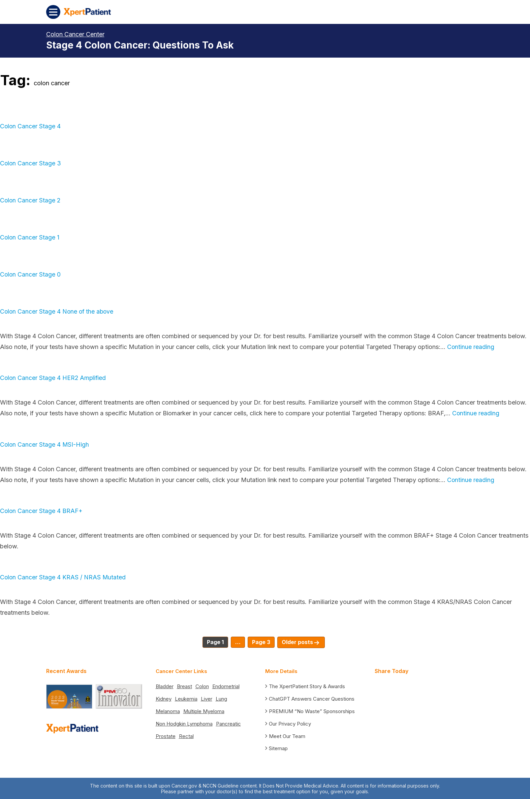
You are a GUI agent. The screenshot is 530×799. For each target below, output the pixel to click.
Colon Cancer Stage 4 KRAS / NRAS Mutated (63, 577)
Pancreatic (228, 723)
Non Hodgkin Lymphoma (184, 723)
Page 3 (261, 642)
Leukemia (186, 698)
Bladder (165, 686)
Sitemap (278, 748)
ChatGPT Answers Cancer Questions (311, 698)
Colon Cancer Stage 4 (30, 126)
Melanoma (168, 711)
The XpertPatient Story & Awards (307, 686)
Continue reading (471, 346)
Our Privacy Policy (290, 723)
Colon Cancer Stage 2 (30, 200)
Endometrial (226, 686)
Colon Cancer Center (75, 34)
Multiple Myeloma (203, 711)
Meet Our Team (287, 735)
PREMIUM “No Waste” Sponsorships (312, 710)
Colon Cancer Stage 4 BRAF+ (41, 510)
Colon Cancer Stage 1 (30, 237)
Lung (221, 698)
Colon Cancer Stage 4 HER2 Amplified (53, 377)
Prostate (166, 736)
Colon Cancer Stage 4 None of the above (58, 311)
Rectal (186, 736)
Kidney (164, 698)
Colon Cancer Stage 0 (30, 274)
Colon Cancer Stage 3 (31, 163)
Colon (202, 686)
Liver (206, 698)
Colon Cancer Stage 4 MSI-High (45, 444)
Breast (184, 686)
